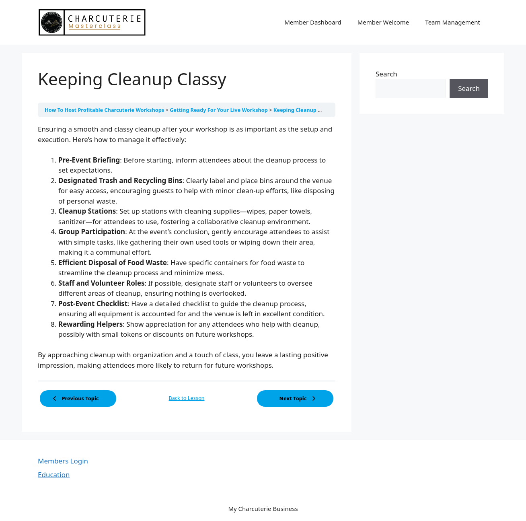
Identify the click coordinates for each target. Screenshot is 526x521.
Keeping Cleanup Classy (303, 109)
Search (386, 73)
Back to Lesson (187, 398)
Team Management (452, 22)
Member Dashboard (312, 22)
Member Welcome (383, 22)
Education (54, 474)
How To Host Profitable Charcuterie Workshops (105, 109)
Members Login (63, 460)
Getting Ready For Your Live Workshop (219, 109)
